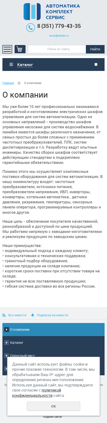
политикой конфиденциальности (36, 392)
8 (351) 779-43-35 (59, 25)
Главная (8, 83)
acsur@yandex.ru (59, 35)
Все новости (17, 315)
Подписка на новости (52, 315)
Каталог (16, 342)
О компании (19, 329)
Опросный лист (22, 355)
